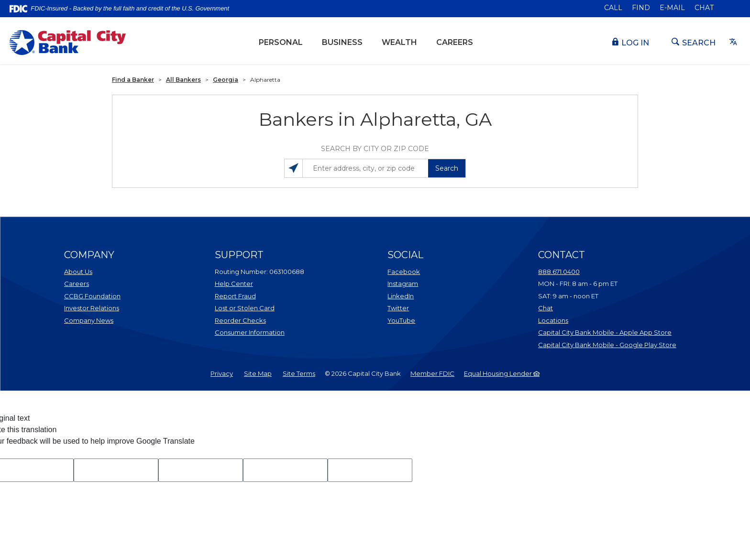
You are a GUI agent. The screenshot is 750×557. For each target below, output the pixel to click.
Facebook (425, 271)
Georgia (225, 79)
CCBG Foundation (92, 296)
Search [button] (446, 168)
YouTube (425, 320)
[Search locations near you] (294, 168)
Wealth (404, 41)
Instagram (425, 283)
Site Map (258, 373)
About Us (78, 271)
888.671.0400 (559, 271)
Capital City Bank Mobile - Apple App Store (607, 332)
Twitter (425, 307)
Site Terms (299, 373)
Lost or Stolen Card (245, 308)
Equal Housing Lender (502, 373)
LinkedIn (425, 295)
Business (342, 42)
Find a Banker (133, 79)
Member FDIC (432, 373)
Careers (454, 42)
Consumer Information (250, 332)
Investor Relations (102, 307)
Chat (704, 7)
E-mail (672, 7)
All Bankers (183, 79)
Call (613, 7)
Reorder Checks (264, 320)
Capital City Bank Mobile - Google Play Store (607, 344)
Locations (592, 320)
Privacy (221, 373)
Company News (88, 320)
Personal (281, 42)
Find (641, 7)
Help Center (234, 283)
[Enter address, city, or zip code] (374, 168)
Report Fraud (235, 296)
